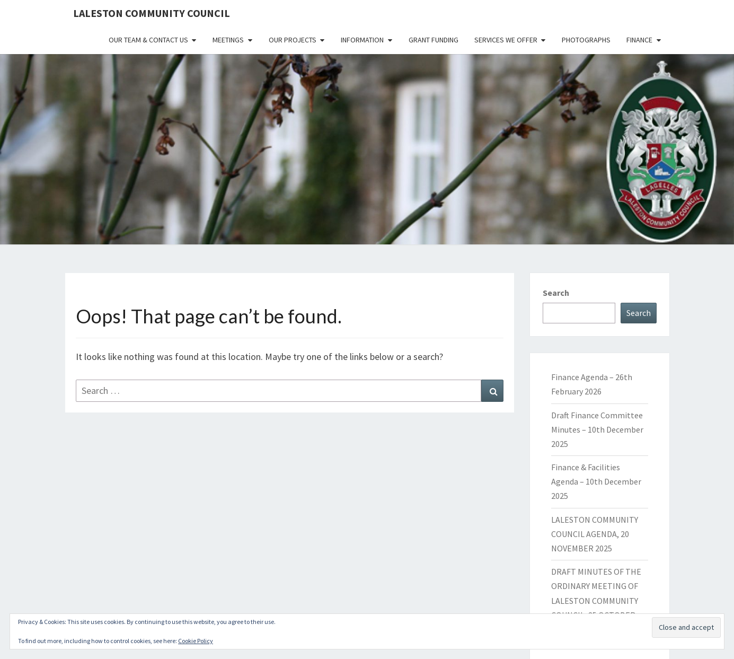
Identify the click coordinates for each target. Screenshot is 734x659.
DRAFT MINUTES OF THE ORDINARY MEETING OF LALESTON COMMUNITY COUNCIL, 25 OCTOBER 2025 (596, 600)
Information (362, 40)
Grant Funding (433, 40)
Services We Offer (505, 40)
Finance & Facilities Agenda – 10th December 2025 (596, 481)
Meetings (228, 40)
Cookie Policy (195, 641)
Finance (639, 40)
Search (556, 292)
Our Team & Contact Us (148, 40)
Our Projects (292, 40)
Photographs (586, 40)
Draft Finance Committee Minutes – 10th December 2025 (597, 429)
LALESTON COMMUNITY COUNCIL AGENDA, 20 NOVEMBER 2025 (594, 533)
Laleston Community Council (151, 13)
